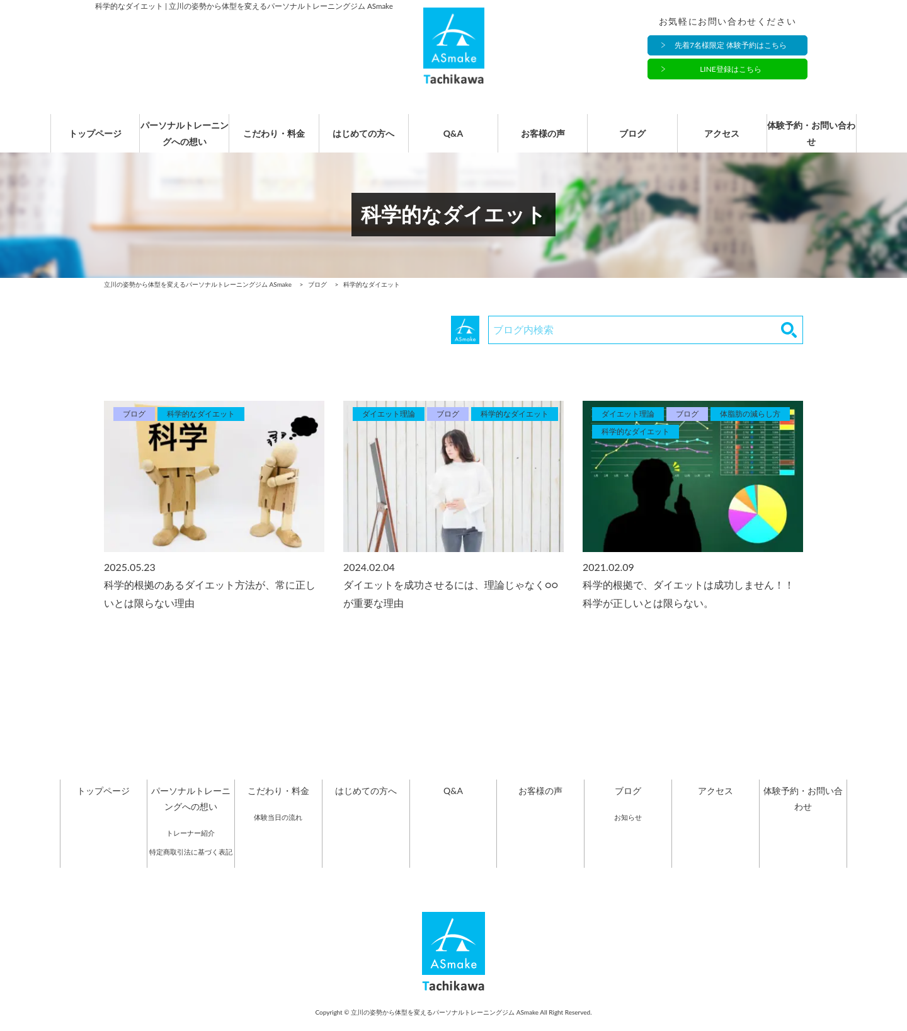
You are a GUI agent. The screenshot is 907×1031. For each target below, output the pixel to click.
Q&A (453, 140)
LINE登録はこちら (731, 69)
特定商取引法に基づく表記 (190, 865)
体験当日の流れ (278, 830)
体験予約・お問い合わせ (811, 140)
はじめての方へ (363, 140)
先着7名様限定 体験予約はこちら (731, 45)
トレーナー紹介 (190, 846)
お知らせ (628, 830)
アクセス (721, 140)
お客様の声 (543, 140)
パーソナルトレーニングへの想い (184, 140)
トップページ (95, 140)
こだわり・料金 (274, 140)
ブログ (632, 140)
